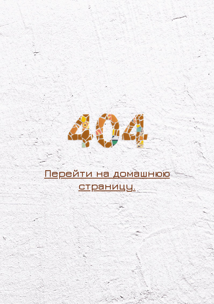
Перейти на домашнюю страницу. (107, 179)
